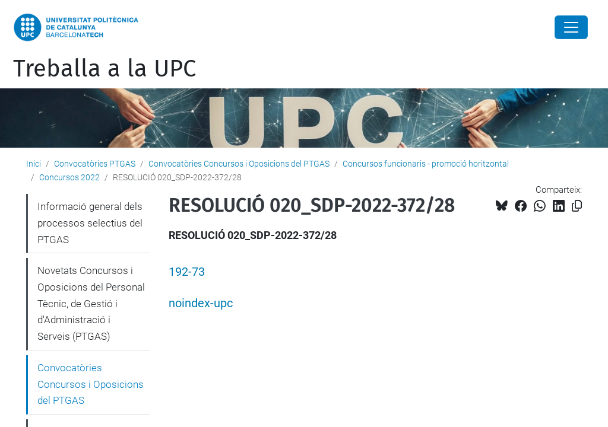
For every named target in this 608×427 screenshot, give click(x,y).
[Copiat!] (577, 206)
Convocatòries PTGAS (94, 163)
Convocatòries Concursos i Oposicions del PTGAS (239, 163)
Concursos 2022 (69, 177)
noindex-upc (201, 303)
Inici (33, 163)
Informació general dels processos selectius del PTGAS (89, 222)
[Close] (571, 27)
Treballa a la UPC (104, 69)
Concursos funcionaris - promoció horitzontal (426, 163)
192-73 (187, 272)
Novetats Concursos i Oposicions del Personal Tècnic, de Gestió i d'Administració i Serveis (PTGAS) (91, 303)
